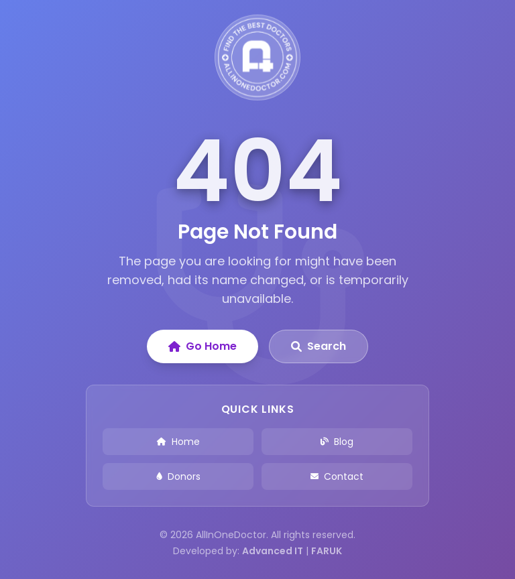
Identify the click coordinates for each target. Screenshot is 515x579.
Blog (337, 441)
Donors (178, 476)
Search (318, 346)
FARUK (326, 551)
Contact (336, 476)
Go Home (202, 346)
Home (178, 441)
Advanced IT (272, 551)
